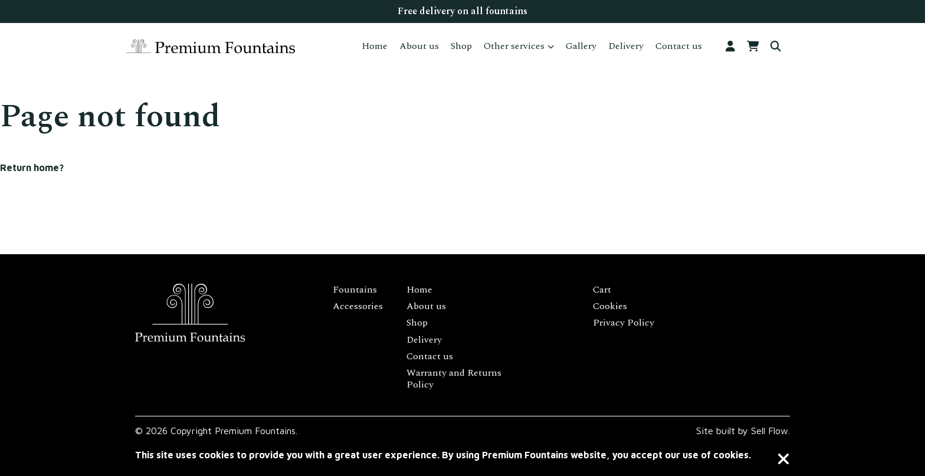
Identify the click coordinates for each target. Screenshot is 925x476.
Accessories (358, 306)
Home (375, 46)
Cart (602, 290)
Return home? (32, 167)
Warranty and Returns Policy (453, 379)
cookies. (732, 454)
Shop (461, 46)
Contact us (678, 46)
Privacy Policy (623, 323)
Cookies (610, 306)
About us (419, 46)
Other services (514, 46)
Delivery (626, 46)
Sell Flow (769, 430)
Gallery (581, 46)
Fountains (355, 290)
